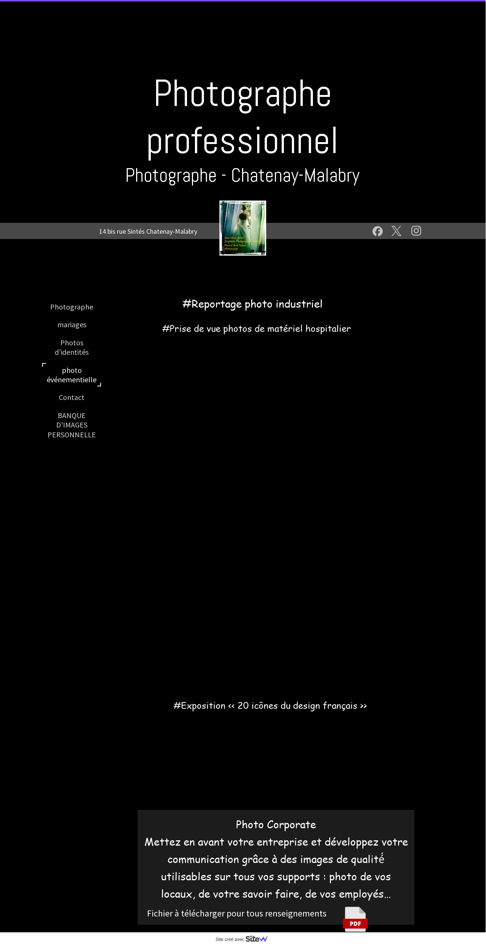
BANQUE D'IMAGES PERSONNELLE (72, 425)
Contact (71, 397)
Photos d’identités (72, 347)
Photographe (71, 306)
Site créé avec (245, 939)
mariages (71, 324)
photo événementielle (72, 374)
